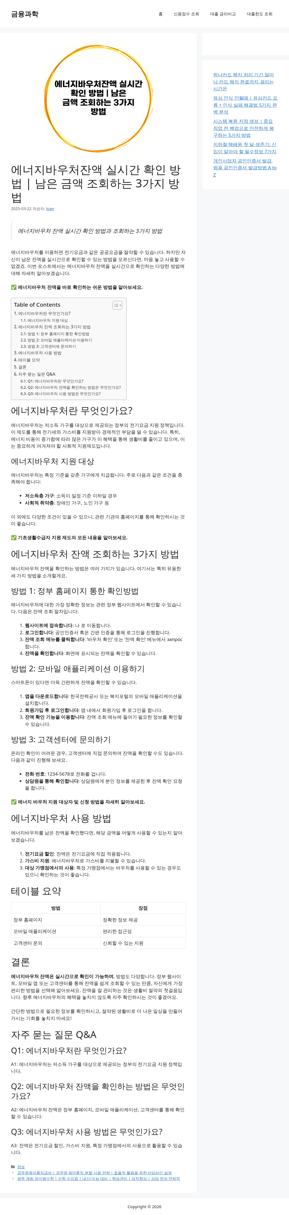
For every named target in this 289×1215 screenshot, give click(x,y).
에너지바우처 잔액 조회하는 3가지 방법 (54, 326)
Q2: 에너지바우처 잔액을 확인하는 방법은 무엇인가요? (74, 387)
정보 (21, 1166)
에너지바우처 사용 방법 (40, 352)
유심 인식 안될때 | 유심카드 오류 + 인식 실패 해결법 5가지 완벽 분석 (245, 105)
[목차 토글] (115, 305)
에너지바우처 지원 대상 (48, 320)
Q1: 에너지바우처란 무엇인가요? (55, 381)
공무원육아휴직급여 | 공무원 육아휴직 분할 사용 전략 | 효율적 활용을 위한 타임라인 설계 (94, 1172)
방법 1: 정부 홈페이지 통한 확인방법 (58, 333)
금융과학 (24, 13)
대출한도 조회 (260, 13)
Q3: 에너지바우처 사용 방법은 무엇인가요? (64, 393)
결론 (22, 367)
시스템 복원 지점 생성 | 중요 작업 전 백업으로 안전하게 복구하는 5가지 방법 (243, 128)
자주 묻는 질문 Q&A (36, 374)
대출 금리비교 (223, 13)
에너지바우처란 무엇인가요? (44, 313)
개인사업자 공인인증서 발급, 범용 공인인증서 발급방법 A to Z (245, 168)
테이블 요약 (29, 360)
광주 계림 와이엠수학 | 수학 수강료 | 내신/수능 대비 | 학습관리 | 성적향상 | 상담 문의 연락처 (98, 1178)
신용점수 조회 (186, 13)
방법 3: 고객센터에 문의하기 (52, 346)
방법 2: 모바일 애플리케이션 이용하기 (60, 340)
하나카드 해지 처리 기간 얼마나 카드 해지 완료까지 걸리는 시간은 (243, 81)
